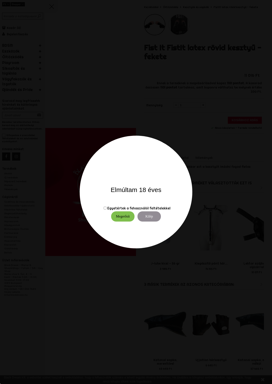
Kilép (149, 216)
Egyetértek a (118, 208)
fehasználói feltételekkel (150, 208)
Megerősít (123, 216)
